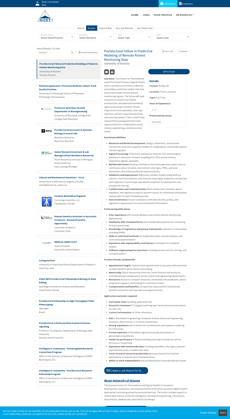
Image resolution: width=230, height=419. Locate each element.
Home (135, 15)
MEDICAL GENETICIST (65, 241)
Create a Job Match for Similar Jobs (127, 370)
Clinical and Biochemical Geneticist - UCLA (61, 177)
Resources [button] (184, 15)
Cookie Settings (208, 413)
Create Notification (88, 52)
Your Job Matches (124, 28)
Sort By (42, 52)
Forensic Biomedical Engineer (70, 195)
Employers (186, 3)
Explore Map (105, 28)
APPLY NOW (169, 71)
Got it (223, 413)
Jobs (146, 15)
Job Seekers (168, 3)
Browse (91, 28)
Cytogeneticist (47, 260)
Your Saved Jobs (145, 28)
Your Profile (163, 15)
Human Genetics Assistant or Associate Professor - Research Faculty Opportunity (75, 220)
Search (80, 28)
